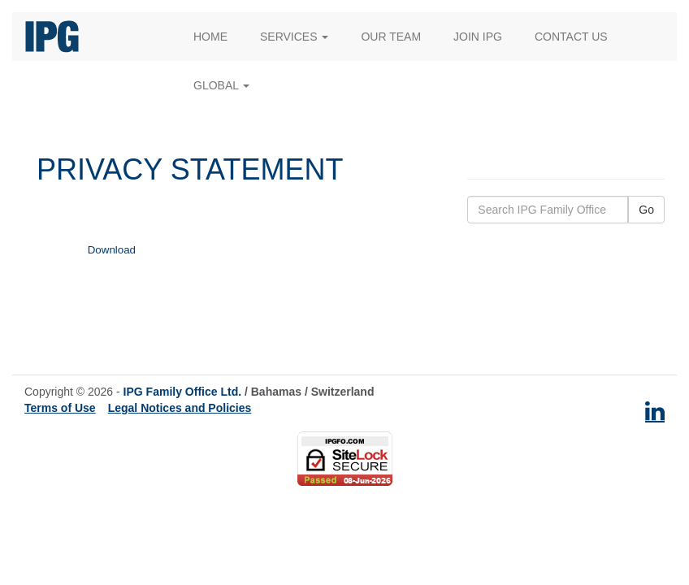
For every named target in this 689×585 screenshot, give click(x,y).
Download (112, 250)
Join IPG (477, 36)
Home (210, 36)
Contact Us (571, 36)
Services (294, 36)
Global (221, 85)
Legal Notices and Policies (180, 407)
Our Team (391, 36)
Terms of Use (60, 407)
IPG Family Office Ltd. (182, 391)
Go (646, 209)
